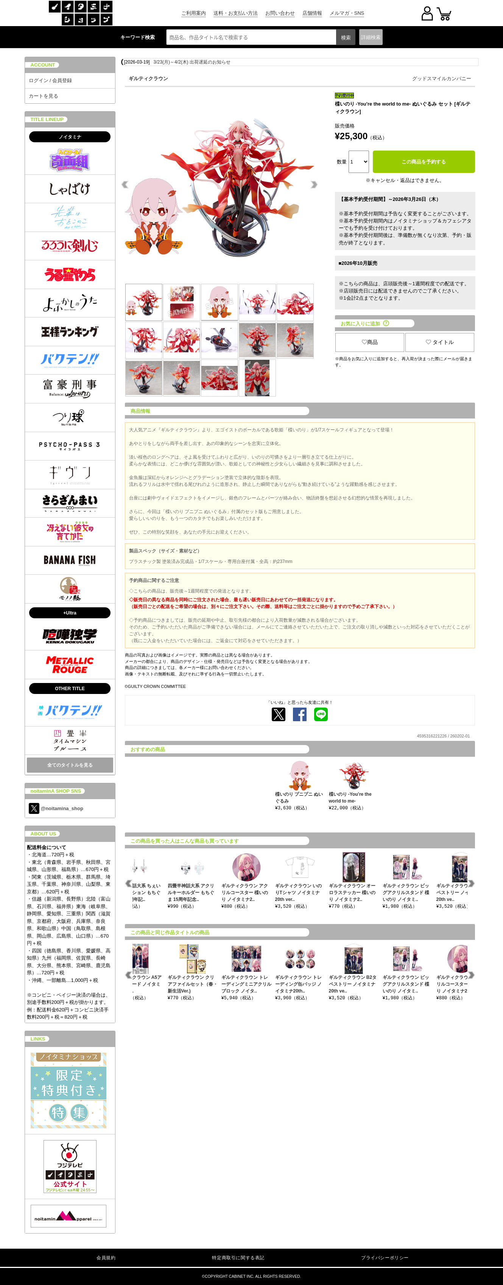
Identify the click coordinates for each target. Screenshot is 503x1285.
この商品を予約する (424, 162)
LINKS (38, 1039)
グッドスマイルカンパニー (441, 78)
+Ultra (69, 613)
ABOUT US (43, 834)
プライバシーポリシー (385, 1257)
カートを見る (43, 96)
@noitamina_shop (56, 808)
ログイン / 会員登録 (50, 80)
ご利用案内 (193, 13)
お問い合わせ (280, 13)
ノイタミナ (70, 137)
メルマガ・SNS (347, 13)
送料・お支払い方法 (235, 13)
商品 (370, 342)
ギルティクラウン (148, 78)
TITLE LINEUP (47, 119)
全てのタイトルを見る (70, 765)
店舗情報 (312, 13)
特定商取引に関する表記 (238, 1257)
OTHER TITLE (70, 688)
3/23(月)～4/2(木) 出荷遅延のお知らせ (192, 62)
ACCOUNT (43, 65)
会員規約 (106, 1257)
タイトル (440, 342)
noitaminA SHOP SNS (56, 791)
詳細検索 (371, 37)
